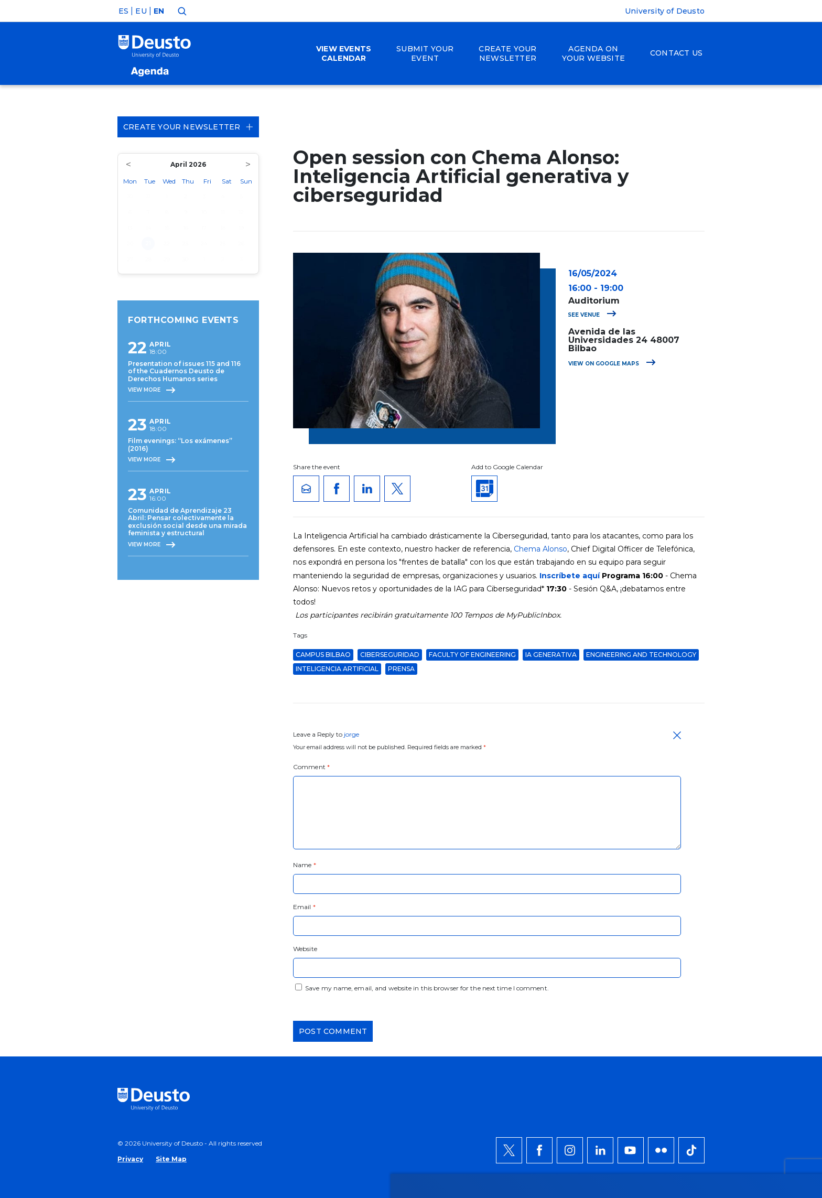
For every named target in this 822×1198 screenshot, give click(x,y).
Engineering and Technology (641, 655)
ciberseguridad (389, 655)
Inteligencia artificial (337, 669)
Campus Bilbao (323, 655)
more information (334, 978)
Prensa (401, 669)
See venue (592, 314)
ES (123, 11)
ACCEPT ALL (682, 946)
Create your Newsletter (188, 127)
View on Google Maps (612, 363)
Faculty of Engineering (472, 655)
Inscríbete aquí (569, 575)
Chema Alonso (540, 549)
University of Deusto (665, 11)
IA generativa (551, 655)
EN (159, 11)
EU (140, 11)
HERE (522, 978)
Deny (670, 978)
